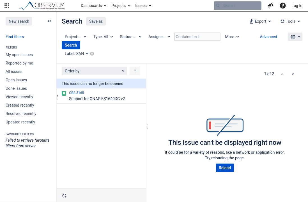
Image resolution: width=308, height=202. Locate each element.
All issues (14, 71)
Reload (225, 168)
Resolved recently (21, 113)
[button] (7, 5)
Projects (118, 5)
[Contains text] (197, 37)
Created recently (20, 105)
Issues (141, 5)
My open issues (19, 54)
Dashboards (91, 5)
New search (19, 21)
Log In (297, 5)
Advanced (268, 37)
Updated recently (20, 122)
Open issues (16, 80)
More (229, 37)
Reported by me (19, 63)
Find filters (15, 37)
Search (71, 45)
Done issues (16, 88)
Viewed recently (19, 97)
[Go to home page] (44, 5)
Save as (96, 21)
